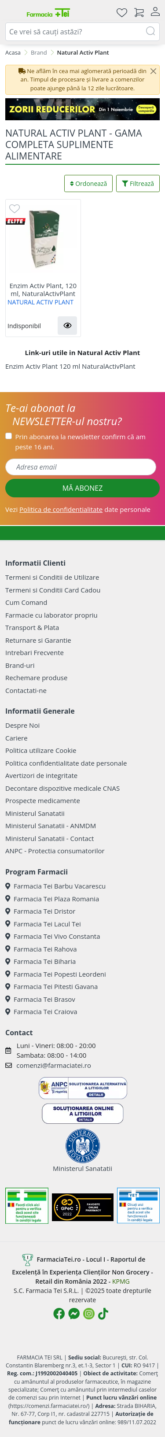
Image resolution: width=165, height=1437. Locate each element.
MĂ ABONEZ (82, 488)
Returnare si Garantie (38, 640)
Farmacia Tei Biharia (40, 961)
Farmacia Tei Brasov (40, 999)
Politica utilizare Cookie (40, 750)
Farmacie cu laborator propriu (51, 615)
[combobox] (82, 31)
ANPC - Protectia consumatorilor (55, 850)
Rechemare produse (36, 677)
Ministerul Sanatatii (35, 813)
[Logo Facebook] (59, 1313)
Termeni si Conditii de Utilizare (52, 577)
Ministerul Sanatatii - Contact (49, 838)
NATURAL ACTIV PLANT (40, 302)
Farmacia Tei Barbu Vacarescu (55, 885)
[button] (67, 325)
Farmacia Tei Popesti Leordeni (55, 974)
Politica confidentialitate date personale (66, 763)
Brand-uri (19, 665)
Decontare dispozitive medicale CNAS (62, 788)
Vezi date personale (77, 509)
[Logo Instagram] (89, 1313)
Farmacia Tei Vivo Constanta (52, 936)
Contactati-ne (26, 690)
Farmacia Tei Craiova (41, 1011)
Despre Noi (22, 725)
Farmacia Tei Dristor (40, 911)
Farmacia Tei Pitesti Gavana (51, 986)
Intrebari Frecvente (34, 652)
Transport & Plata (32, 627)
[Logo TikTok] (103, 1313)
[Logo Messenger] (74, 1313)
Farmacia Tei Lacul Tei (43, 923)
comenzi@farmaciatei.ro (53, 1065)
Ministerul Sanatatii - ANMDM (50, 825)
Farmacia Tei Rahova (41, 948)
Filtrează (138, 183)
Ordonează (88, 183)
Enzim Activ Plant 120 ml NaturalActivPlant (70, 366)
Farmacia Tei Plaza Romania (52, 898)
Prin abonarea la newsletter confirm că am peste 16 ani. (80, 441)
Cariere (16, 737)
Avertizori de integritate (41, 775)
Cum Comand (26, 602)
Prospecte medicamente (42, 800)
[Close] (153, 71)
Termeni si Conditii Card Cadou (52, 589)
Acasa (13, 52)
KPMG (121, 1281)
